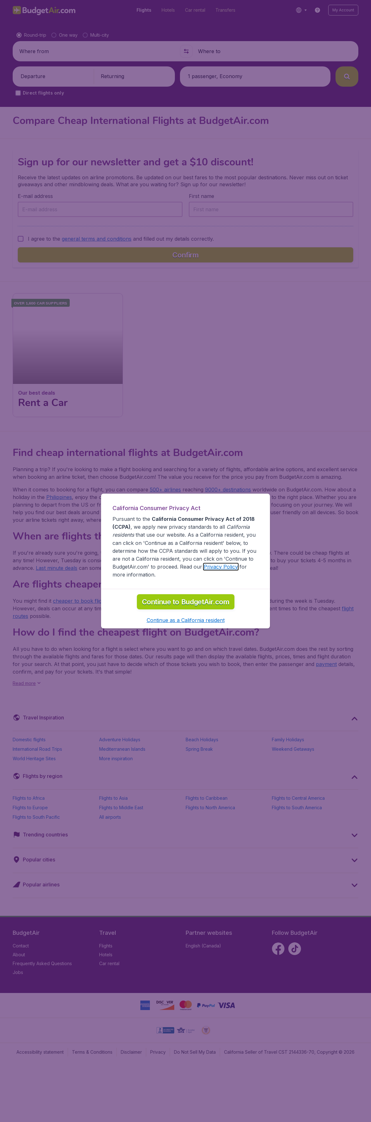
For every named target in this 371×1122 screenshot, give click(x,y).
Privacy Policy (221, 863)
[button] (186, 916)
